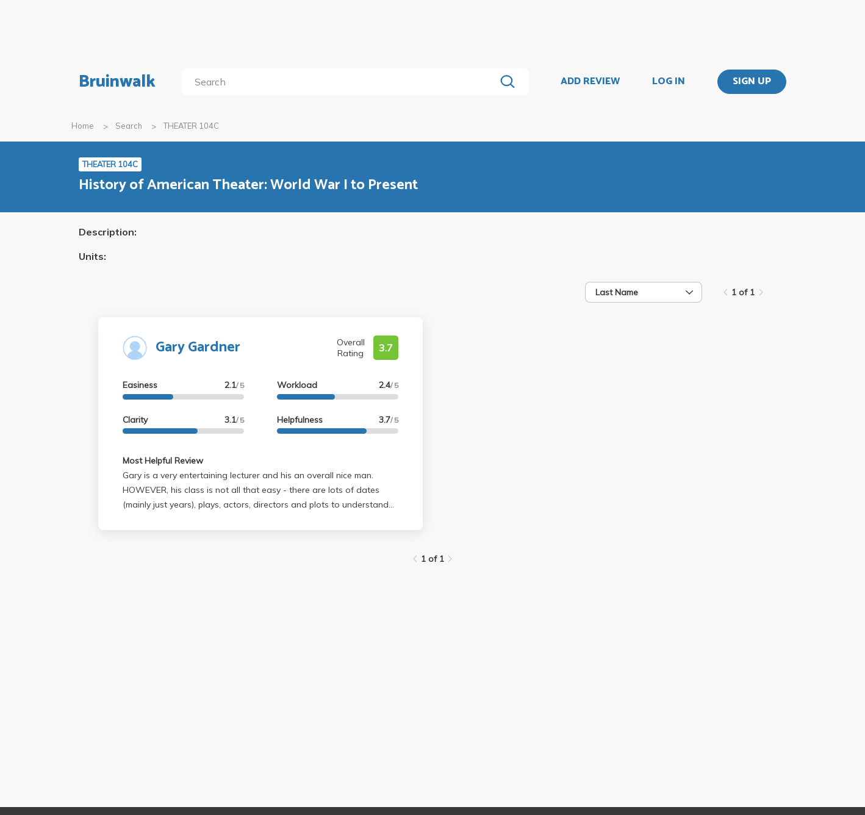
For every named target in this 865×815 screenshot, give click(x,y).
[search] (341, 81)
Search (128, 126)
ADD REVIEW (590, 82)
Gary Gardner (198, 347)
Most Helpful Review (163, 460)
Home (82, 126)
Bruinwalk (117, 81)
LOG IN (668, 82)
